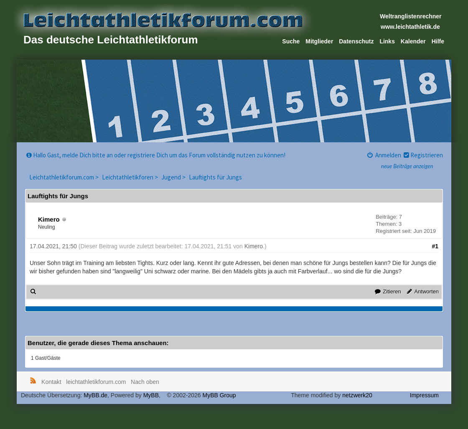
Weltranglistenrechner (411, 16)
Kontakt (51, 382)
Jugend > (174, 177)
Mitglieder (319, 41)
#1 (435, 246)
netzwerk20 (357, 395)
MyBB (151, 395)
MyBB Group (219, 395)
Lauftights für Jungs (215, 177)
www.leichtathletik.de (410, 26)
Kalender (413, 41)
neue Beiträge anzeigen (407, 166)
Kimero (49, 219)
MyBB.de (95, 395)
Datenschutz (356, 41)
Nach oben (145, 382)
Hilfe (438, 41)
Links (387, 41)
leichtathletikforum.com (96, 382)
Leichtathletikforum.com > (64, 177)
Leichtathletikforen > (130, 177)
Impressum (424, 395)
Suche (291, 41)
